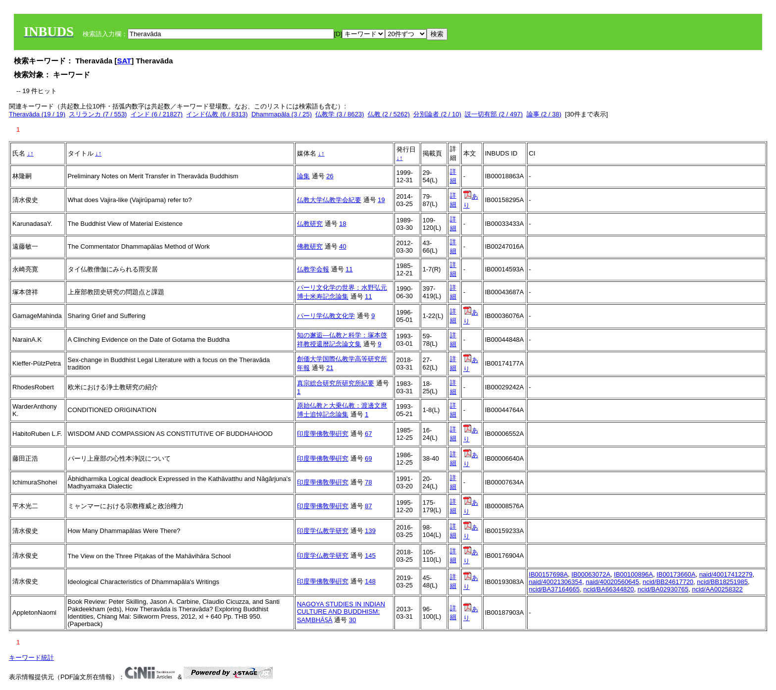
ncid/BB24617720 (667, 581)
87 (368, 506)
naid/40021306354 (555, 581)
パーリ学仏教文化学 (326, 315)
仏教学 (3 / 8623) (339, 114)
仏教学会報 (313, 269)
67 (368, 433)
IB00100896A (633, 574)
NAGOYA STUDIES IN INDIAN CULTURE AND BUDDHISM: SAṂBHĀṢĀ (341, 612)
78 (368, 482)
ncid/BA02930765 (662, 589)
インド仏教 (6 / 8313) (216, 114)
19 (381, 200)
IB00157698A (548, 574)
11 (348, 269)
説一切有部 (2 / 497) (494, 114)
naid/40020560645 (612, 581)
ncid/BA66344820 (608, 589)
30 (352, 620)
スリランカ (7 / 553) (98, 114)
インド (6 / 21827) (157, 114)
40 (342, 246)
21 (329, 368)
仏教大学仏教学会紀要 (329, 200)
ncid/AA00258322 (717, 589)
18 (342, 223)
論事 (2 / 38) (544, 114)
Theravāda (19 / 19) (37, 114)
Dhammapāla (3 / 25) (281, 114)
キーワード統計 (31, 657)
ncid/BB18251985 (722, 581)
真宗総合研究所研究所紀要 (335, 383)
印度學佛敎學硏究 (322, 433)
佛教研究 (310, 246)
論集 (303, 176)
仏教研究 (310, 223)
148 (370, 581)
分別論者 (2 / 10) (437, 114)
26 (329, 176)
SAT (124, 60)
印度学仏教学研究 (322, 530)
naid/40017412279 (726, 574)
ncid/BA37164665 (554, 589)
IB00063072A (591, 574)
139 (370, 530)
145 (370, 555)
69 (368, 458)
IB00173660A (676, 574)
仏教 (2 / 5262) (389, 114)
